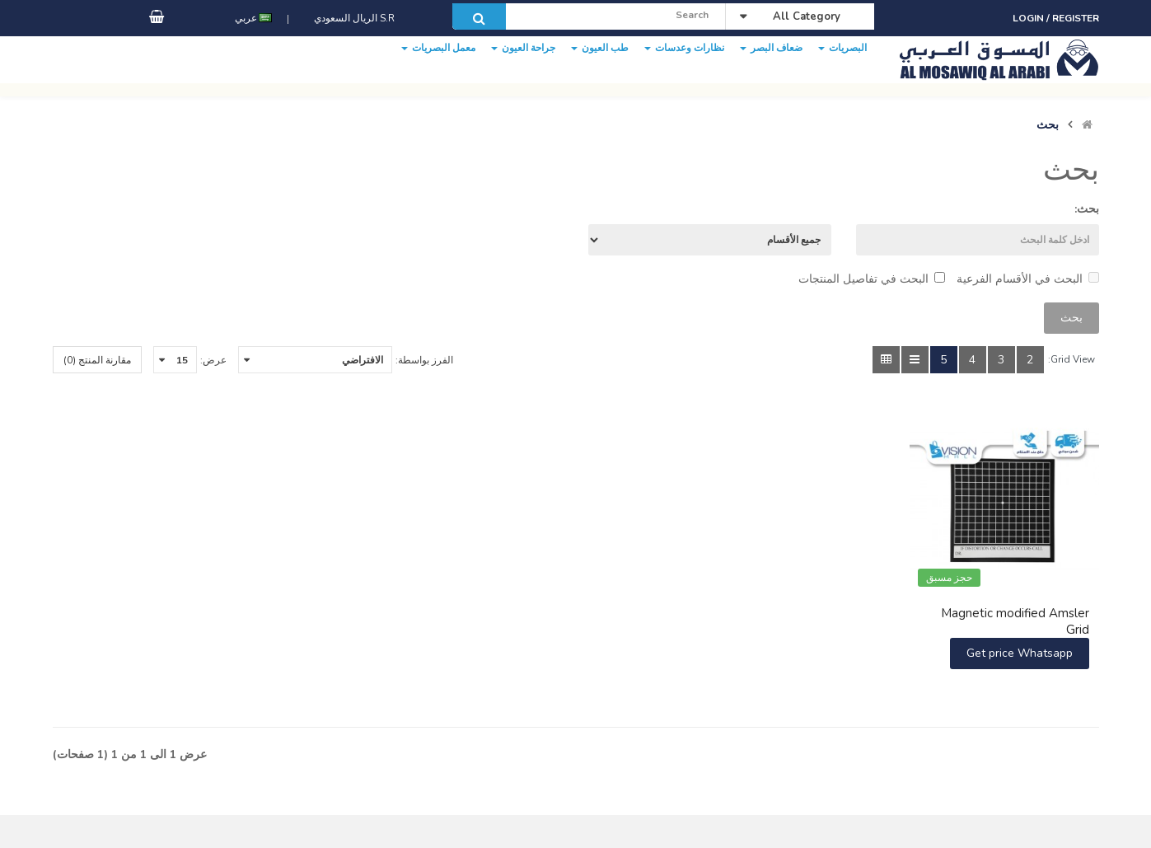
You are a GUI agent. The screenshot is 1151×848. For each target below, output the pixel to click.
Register (1075, 18)
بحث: (1086, 209)
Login (1029, 18)
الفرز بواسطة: (424, 360)
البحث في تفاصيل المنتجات (871, 279)
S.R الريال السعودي (352, 35)
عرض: (213, 360)
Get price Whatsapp (1019, 653)
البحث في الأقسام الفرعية (1028, 279)
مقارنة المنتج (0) (97, 360)
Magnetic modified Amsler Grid (1015, 621)
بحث (1047, 125)
